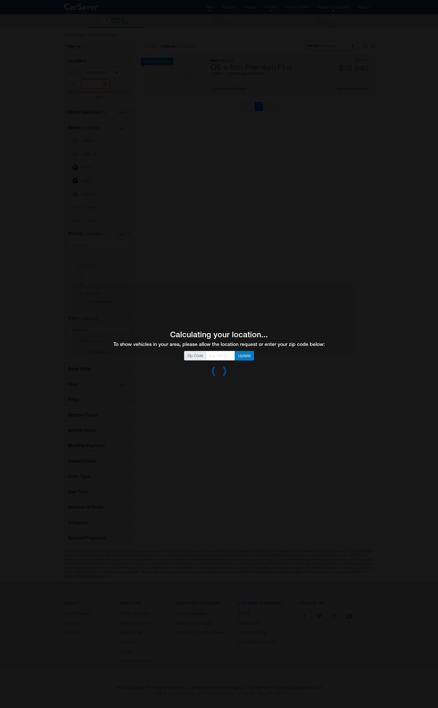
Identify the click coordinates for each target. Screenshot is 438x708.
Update (244, 355)
